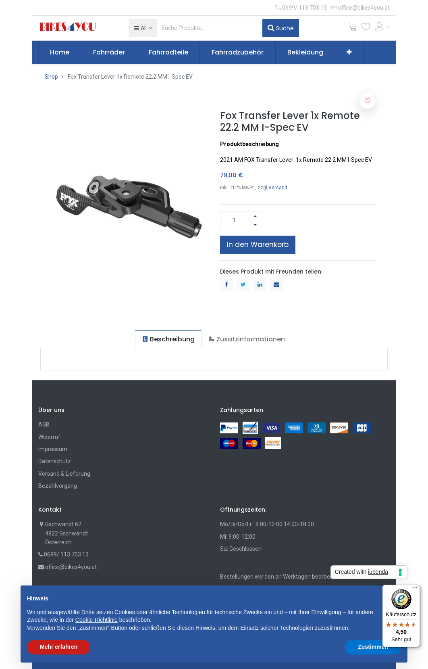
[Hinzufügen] (255, 215)
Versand (277, 187)
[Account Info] (382, 26)
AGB (44, 424)
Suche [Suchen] (281, 27)
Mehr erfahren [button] (58, 647)
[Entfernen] (255, 224)
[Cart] (352, 28)
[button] (143, 28)
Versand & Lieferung (64, 473)
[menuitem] (60, 52)
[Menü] (415, 589)
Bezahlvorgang (57, 486)
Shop (51, 76)
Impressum (52, 449)
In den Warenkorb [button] (258, 244)
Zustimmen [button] (373, 647)
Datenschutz (54, 461)
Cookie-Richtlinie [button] (96, 620)
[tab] (168, 339)
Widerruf (49, 437)
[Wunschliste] (366, 28)
